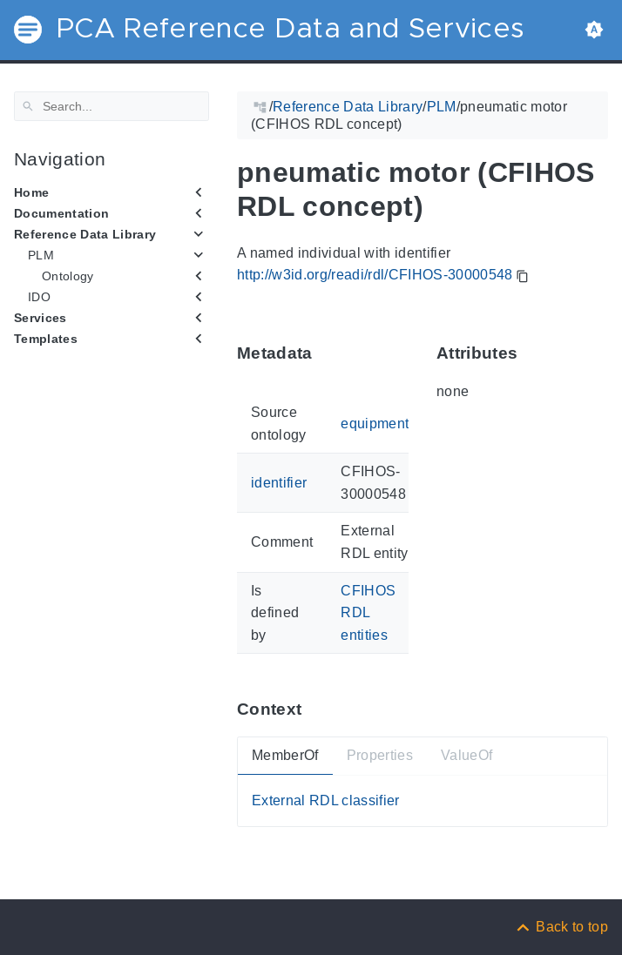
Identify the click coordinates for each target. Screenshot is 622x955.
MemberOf (285, 755)
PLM (41, 255)
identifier (279, 482)
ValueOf (466, 755)
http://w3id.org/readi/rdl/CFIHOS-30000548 (375, 274)
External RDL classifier (326, 800)
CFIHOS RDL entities (368, 612)
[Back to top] (561, 926)
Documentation (61, 213)
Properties (380, 755)
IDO (39, 297)
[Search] (111, 106)
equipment (375, 423)
